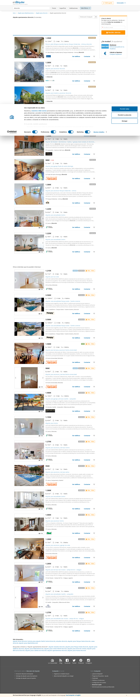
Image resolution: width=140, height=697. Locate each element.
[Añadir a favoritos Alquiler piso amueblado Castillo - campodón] (94, 606)
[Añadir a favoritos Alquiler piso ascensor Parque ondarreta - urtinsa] (94, 202)
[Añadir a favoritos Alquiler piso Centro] (94, 435)
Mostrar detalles (99, 28)
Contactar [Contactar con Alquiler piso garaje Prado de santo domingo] (87, 178)
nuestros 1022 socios (39, 6)
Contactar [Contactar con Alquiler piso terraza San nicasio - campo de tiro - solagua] (87, 582)
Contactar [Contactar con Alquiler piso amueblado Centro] (87, 227)
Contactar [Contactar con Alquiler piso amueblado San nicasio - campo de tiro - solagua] (87, 631)
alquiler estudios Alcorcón (57, 647)
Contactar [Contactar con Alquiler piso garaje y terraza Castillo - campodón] (87, 411)
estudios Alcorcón (61, 641)
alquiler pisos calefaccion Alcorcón (36, 650)
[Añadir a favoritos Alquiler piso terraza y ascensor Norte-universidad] (94, 362)
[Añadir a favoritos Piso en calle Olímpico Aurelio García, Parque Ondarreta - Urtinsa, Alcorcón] (94, 56)
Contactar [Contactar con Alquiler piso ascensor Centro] (87, 533)
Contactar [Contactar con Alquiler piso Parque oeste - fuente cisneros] (87, 130)
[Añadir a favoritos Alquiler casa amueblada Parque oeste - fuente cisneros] (94, 313)
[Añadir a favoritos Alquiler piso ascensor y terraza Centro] (94, 459)
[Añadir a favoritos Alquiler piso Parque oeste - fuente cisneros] (94, 129)
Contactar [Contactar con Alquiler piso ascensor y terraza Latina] (87, 484)
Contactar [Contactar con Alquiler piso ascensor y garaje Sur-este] (87, 557)
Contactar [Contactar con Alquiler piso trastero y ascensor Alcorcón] (87, 105)
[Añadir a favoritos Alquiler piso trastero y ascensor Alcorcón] (94, 105)
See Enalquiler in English (73, 695)
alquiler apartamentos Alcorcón (57, 650)
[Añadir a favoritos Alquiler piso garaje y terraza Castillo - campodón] (94, 411)
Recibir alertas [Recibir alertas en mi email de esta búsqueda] (113, 32)
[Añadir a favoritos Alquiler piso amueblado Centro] (94, 227)
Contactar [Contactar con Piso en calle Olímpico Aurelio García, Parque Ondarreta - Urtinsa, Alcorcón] (87, 56)
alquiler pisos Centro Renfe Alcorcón (55, 648)
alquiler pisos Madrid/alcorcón (34, 648)
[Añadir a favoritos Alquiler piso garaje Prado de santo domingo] (94, 178)
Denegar (124, 17)
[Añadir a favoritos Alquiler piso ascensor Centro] (94, 533)
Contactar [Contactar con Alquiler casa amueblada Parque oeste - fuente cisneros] (87, 313)
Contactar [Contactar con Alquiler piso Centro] (87, 435)
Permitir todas (124, 5)
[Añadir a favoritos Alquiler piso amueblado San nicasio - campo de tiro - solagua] (94, 630)
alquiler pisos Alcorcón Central (76, 648)
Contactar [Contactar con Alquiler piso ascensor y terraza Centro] (87, 460)
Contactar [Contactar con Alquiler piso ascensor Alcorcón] (87, 81)
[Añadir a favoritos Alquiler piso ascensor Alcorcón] (94, 80)
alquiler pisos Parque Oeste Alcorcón (76, 647)
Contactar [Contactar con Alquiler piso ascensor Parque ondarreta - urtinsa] (87, 203)
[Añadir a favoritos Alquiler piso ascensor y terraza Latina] (94, 484)
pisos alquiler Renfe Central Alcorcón (44, 641)
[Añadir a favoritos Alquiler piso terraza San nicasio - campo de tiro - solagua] (94, 582)
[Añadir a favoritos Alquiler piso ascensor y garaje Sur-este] (94, 557)
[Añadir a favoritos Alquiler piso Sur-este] (94, 289)
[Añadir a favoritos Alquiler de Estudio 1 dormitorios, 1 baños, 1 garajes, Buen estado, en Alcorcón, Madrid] (94, 154)
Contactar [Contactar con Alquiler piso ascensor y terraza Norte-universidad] (87, 387)
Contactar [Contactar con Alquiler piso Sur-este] (87, 289)
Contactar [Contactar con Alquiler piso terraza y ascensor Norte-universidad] (87, 362)
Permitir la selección (124, 11)
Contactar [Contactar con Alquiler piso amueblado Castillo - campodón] (87, 606)
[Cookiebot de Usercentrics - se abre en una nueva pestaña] (12, 28)
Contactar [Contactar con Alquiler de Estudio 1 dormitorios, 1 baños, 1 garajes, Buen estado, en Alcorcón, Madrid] (87, 154)
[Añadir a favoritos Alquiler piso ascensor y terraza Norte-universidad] (94, 386)
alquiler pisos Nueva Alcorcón (77, 650)
